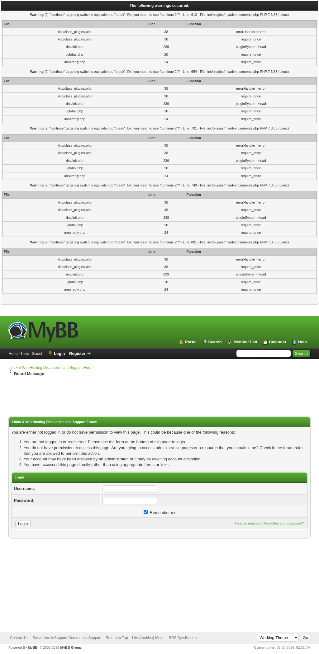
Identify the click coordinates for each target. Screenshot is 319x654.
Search (214, 342)
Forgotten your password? (284, 523)
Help (302, 342)
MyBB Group (70, 647)
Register (77, 353)
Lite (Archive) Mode (148, 638)
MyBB (32, 647)
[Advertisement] (159, 397)
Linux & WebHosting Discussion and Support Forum (51, 367)
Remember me (160, 512)
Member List (245, 342)
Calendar (278, 342)
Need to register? (248, 523)
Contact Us (19, 638)
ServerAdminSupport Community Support (67, 638)
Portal (191, 342)
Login (59, 353)
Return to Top (117, 638)
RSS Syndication (183, 638)
